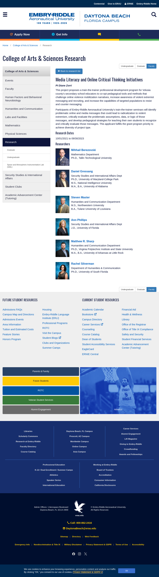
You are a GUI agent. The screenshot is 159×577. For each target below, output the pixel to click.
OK (126, 571)
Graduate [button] (141, 66)
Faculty (9, 88)
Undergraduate (13, 157)
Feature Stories (11, 334)
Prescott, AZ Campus (79, 436)
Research (10, 142)
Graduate (11, 150)
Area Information (12, 324)
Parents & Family (41, 371)
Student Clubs (13, 186)
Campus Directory (92, 319)
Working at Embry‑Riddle (105, 465)
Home (5, 45)
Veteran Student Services (41, 400)
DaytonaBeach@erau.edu (79, 528)
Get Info (59, 34)
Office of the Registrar (134, 324)
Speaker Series (54, 480)
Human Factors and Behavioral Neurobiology (23, 99)
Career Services (92, 324)
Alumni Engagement (41, 409)
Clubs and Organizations (56, 343)
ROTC (45, 328)
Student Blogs (51, 337)
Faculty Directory (28, 446)
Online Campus (79, 446)
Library (125, 319)
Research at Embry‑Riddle (28, 441)
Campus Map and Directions (18, 314)
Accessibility (138, 545)
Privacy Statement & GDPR (88, 572)
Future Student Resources (20, 300)
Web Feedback (92, 537)
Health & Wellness (132, 314)
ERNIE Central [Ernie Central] (90, 354)
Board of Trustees (105, 470)
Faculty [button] (151, 66)
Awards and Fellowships (130, 454)
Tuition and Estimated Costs (18, 329)
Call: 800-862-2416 (79, 522)
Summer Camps (51, 347)
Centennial (99, 4)
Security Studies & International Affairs (23, 177)
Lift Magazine (131, 439)
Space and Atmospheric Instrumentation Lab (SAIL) (25, 166)
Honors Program (12, 339)
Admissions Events (13, 319)
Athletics (54, 475)
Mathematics (12, 125)
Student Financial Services (136, 339)
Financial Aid (129, 309)
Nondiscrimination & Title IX (47, 545)
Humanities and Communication (24, 108)
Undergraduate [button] (127, 66)
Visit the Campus (51, 333)
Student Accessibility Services (98, 344)
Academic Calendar (93, 309)
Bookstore (89, 314)
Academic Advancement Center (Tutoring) (23, 196)
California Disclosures (105, 485)
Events (9, 80)
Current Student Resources (100, 300)
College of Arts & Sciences (25, 45)
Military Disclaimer (73, 545)
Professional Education (54, 465)
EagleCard (88, 349)
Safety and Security (132, 334)
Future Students (41, 381)
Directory (76, 537)
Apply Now (20, 34)
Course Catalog (90, 334)
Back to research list (69, 71)
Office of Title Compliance (137, 329)
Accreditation (105, 475)
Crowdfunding (131, 449)
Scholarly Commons (28, 436)
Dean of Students (91, 339)
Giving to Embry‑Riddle (131, 444)
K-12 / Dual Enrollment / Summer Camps (54, 470)
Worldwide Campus (79, 441)
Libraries (28, 431)
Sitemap (64, 537)
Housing (47, 309)
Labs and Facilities (16, 117)
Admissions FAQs (12, 309)
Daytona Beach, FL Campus (79, 431)
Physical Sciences (15, 133)
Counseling (88, 329)
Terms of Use (122, 545)
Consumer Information (105, 480)
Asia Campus (79, 452)
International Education (54, 485)
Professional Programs (55, 323)
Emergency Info (22, 545)
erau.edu (80, 508)
